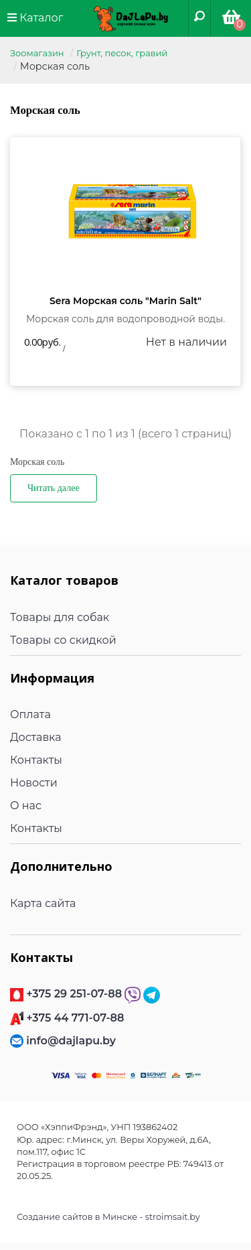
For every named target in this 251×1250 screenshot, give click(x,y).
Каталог (35, 17)
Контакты (36, 760)
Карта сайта (43, 903)
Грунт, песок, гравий (121, 53)
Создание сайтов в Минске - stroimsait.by (108, 1217)
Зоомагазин (37, 53)
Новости (34, 782)
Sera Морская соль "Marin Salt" (125, 301)
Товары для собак (59, 617)
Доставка (36, 737)
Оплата (30, 714)
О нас (25, 805)
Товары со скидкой (63, 640)
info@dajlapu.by (71, 1040)
